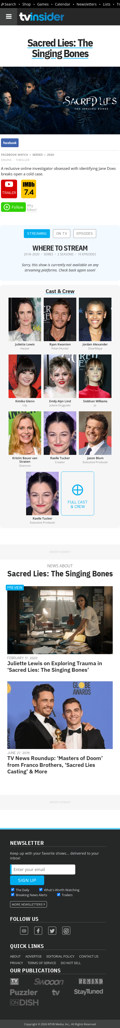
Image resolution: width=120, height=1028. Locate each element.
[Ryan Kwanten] (60, 323)
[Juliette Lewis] (24, 323)
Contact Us (88, 956)
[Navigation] (8, 16)
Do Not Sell (71, 963)
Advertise (33, 956)
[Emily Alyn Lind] (60, 380)
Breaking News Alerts (31, 895)
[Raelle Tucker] (60, 439)
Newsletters (87, 4)
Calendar (62, 4)
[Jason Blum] (95, 439)
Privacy (16, 963)
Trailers (67, 895)
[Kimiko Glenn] (24, 380)
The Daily (22, 890)
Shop (26, 4)
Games (43, 4)
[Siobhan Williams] (95, 380)
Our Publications (35, 970)
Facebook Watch (14, 154)
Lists (106, 4)
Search (10, 4)
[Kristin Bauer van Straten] (24, 439)
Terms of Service (42, 963)
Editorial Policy (60, 956)
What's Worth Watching (61, 890)
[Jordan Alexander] (95, 323)
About (15, 956)
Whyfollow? (32, 207)
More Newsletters (27, 904)
